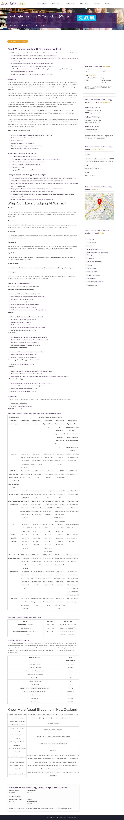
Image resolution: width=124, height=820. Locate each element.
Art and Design (91, 243)
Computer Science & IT (93, 275)
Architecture (90, 239)
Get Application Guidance (17, 41)
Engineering (90, 258)
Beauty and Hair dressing (94, 262)
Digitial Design (90, 278)
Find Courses (69, 4)
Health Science (91, 268)
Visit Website (41, 25)
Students (83, 4)
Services (96, 4)
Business (89, 246)
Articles (107, 4)
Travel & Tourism (91, 272)
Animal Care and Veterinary (95, 282)
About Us (55, 4)
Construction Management (94, 249)
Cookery (89, 265)
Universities (42, 4)
